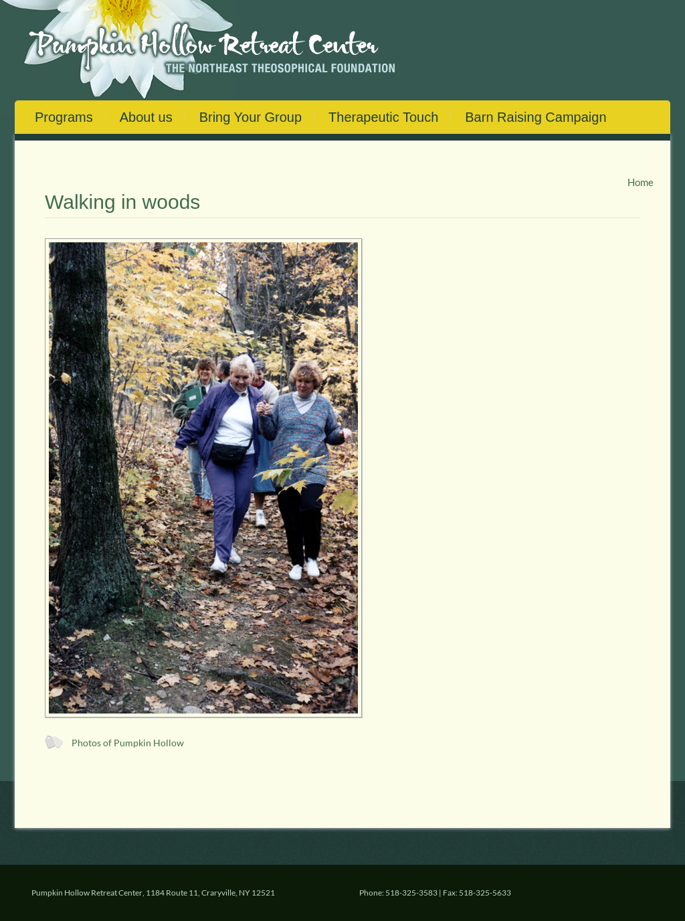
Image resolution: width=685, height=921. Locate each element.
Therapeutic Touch (383, 117)
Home (640, 182)
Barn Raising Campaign (535, 117)
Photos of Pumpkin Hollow (128, 743)
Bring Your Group (250, 117)
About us (146, 117)
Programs (64, 117)
